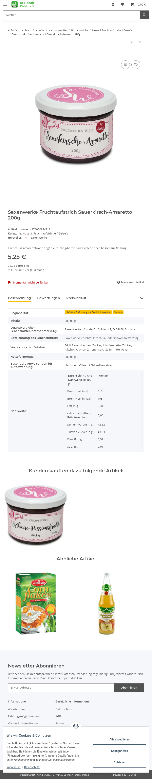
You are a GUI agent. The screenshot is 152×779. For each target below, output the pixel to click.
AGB (58, 716)
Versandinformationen (23, 723)
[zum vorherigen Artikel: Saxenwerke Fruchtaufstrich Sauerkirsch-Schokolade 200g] (132, 42)
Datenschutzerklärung (77, 674)
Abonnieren (129, 687)
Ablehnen (116, 760)
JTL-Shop (131, 774)
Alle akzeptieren (116, 737)
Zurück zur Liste (20, 30)
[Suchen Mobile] (71, 14)
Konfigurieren (116, 749)
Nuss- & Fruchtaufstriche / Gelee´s (45, 233)
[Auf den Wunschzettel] (135, 64)
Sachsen (118, 312)
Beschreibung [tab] (19, 298)
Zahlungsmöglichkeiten (23, 716)
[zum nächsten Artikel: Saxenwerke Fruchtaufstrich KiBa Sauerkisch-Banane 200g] (140, 42)
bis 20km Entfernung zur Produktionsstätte (88, 312)
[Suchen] (144, 14)
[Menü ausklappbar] (5, 2)
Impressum (17, 767)
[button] (113, 4)
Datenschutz (35, 767)
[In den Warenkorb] (11, 55)
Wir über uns (16, 709)
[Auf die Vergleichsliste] (125, 64)
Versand (38, 270)
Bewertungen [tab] (48, 298)
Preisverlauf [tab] (76, 298)
